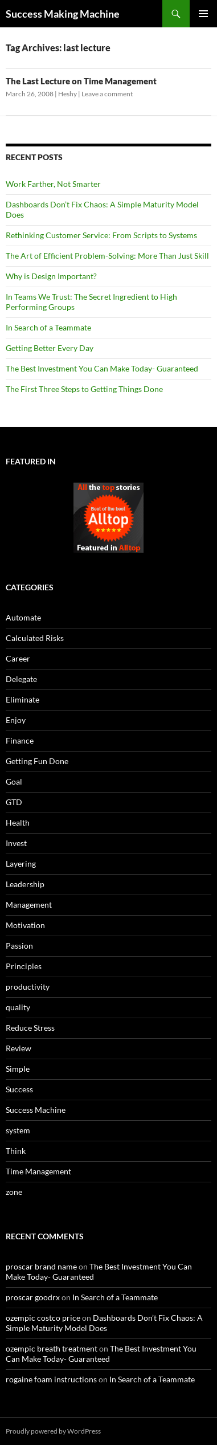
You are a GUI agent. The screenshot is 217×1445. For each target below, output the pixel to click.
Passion (19, 945)
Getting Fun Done (37, 761)
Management (29, 904)
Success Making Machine (63, 13)
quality (18, 1007)
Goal (14, 781)
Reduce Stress (30, 1027)
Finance (20, 740)
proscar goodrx (33, 1297)
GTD (14, 802)
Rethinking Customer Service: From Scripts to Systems (101, 235)
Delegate (21, 679)
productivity (28, 986)
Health (18, 822)
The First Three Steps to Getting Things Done (84, 389)
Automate (23, 617)
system (18, 1130)
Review (18, 1048)
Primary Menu (203, 13)
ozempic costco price (43, 1317)
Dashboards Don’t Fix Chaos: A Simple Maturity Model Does (104, 1323)
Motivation (25, 925)
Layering (21, 863)
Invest (16, 843)
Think (16, 1151)
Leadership (25, 884)
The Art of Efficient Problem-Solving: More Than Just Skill (107, 255)
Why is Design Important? (51, 276)
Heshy (67, 93)
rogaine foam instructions (51, 1379)
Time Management (38, 1171)
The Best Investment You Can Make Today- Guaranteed (102, 368)
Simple (18, 1068)
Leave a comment (107, 93)
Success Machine (35, 1110)
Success (19, 1089)
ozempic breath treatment (51, 1348)
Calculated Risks (35, 638)
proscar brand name (41, 1266)
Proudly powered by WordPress (53, 1431)
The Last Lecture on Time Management (81, 81)
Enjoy (16, 720)
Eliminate (22, 699)
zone (14, 1192)
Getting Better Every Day (49, 348)
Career (18, 658)
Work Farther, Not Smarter (53, 184)
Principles (24, 966)
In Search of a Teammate (48, 327)
